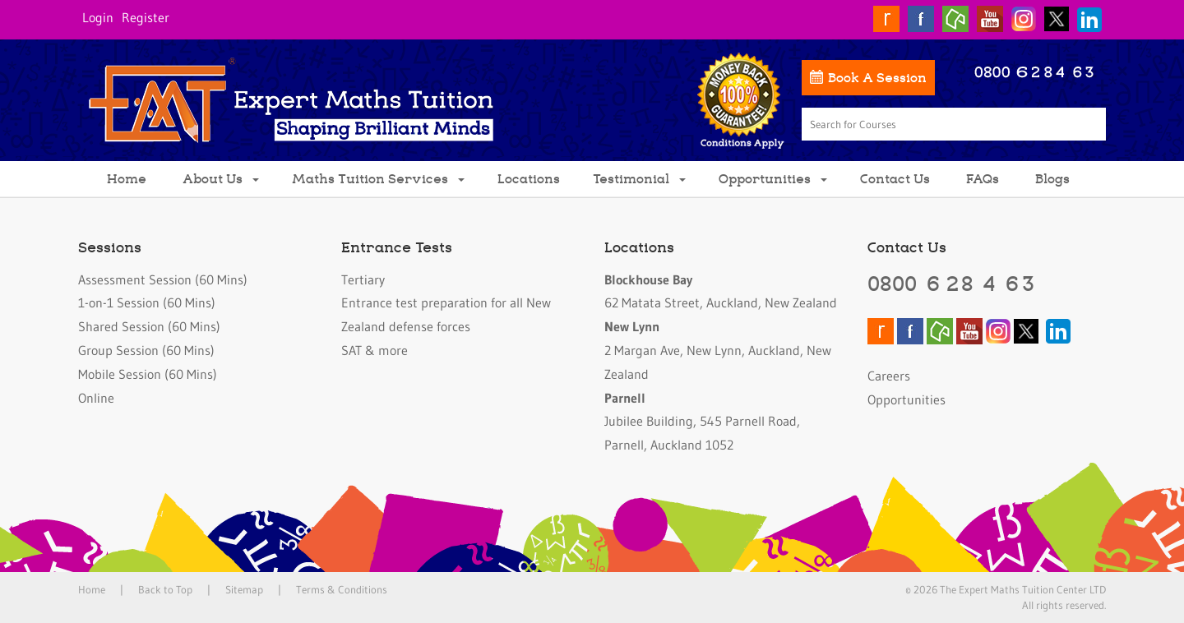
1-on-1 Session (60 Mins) (146, 302)
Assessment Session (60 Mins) (162, 279)
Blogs (1052, 178)
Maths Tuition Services (378, 178)
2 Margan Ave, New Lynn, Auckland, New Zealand (717, 350)
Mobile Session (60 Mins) (147, 374)
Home (126, 178)
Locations (528, 178)
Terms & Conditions (341, 589)
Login (97, 17)
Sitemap (244, 589)
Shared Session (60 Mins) (149, 326)
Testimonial (639, 178)
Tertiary (363, 279)
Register (145, 17)
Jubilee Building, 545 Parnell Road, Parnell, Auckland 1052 (702, 422)
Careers (888, 375)
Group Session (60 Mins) (146, 350)
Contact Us (895, 178)
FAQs (982, 178)
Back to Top (165, 589)
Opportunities (773, 178)
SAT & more (374, 350)
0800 (952, 283)
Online (96, 398)
